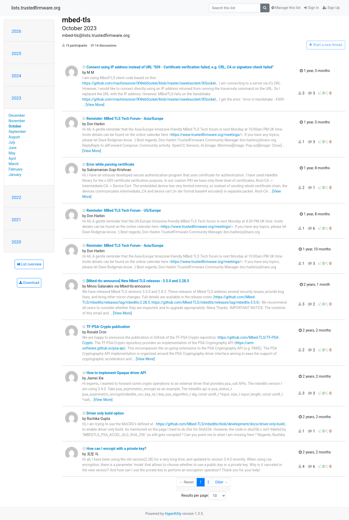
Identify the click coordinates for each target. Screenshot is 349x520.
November (17, 121)
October (15, 126)
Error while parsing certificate (108, 164)
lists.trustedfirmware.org (35, 7)
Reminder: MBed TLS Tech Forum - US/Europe (121, 210)
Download (29, 283)
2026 (16, 31)
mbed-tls (76, 20)
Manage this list (286, 8)
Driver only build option (103, 413)
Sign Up (331, 8)
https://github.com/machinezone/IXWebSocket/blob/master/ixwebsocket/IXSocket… (150, 83)
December (17, 115)
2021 (16, 219)
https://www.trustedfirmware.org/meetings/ (206, 135)
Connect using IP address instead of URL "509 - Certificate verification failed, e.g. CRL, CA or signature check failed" (178, 67)
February (16, 169)
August (14, 137)
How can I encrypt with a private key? (114, 449)
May (12, 153)
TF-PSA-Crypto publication (106, 327)
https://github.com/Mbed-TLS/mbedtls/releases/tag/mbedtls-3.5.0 (205, 302)
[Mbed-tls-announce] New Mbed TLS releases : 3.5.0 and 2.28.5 (135, 281)
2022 (16, 197)
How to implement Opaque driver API (114, 373)
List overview (29, 264)
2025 (16, 53)
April (12, 158)
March (14, 164)
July (12, 142)
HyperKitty (173, 514)
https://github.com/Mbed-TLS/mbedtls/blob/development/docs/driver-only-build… (221, 424)
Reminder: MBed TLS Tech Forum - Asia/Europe (123, 118)
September (17, 132)
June (13, 148)
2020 (16, 242)
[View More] (95, 105)
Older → (221, 482)
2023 (16, 98)
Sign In (311, 8)
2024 (16, 75)
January (15, 175)
